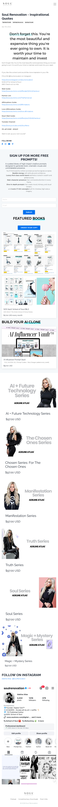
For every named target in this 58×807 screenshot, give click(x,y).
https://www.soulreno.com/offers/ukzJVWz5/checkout (21, 118)
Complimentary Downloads (28, 799)
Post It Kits (44, 799)
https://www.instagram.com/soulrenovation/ (17, 80)
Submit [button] (29, 212)
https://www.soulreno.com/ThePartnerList (17, 98)
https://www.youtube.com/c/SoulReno (15, 125)
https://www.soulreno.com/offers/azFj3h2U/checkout (20, 91)
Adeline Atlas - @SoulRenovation (13, 679)
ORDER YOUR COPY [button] (29, 228)
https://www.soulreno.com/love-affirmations (17, 111)
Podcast (13, 799)
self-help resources (18, 22)
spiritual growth (29, 22)
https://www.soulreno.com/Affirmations (16, 105)
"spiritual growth (6, 22)
